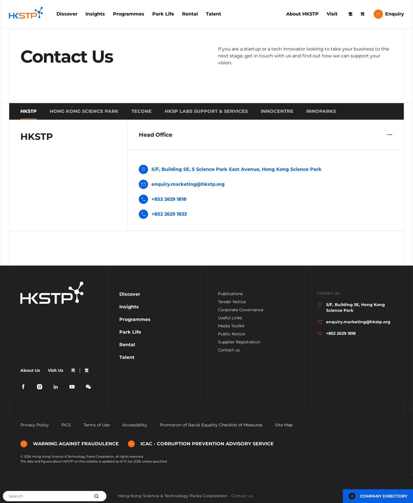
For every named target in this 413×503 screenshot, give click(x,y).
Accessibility (134, 424)
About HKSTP (302, 14)
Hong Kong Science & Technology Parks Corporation (172, 495)
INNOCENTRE (277, 111)
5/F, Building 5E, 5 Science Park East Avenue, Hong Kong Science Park (230, 170)
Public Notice (231, 333)
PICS (66, 424)
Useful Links (230, 317)
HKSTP (28, 111)
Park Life (163, 14)
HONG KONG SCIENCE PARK (84, 111)
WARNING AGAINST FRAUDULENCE (69, 443)
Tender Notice (232, 301)
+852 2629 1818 (168, 199)
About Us (30, 370)
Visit (332, 14)
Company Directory (377, 496)
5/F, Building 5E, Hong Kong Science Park (351, 307)
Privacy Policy (34, 424)
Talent (213, 14)
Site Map (284, 424)
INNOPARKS (321, 111)
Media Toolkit (231, 325)
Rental (190, 14)
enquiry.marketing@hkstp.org (182, 185)
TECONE (141, 111)
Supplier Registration (239, 342)
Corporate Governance (240, 309)
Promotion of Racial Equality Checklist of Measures (211, 424)
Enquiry (389, 14)
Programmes (128, 14)
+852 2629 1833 (169, 214)
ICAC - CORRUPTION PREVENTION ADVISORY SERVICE (201, 443)
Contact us (229, 350)
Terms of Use (96, 424)
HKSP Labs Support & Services (206, 111)
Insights (95, 14)
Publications (230, 293)
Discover (67, 14)
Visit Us (55, 370)
